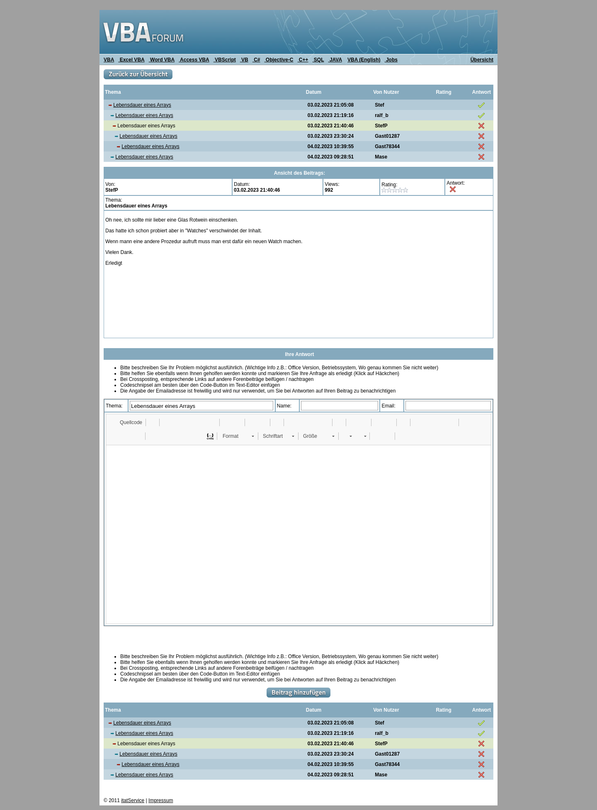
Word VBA (162, 60)
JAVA (335, 60)
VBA (109, 60)
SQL (318, 60)
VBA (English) (364, 60)
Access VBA (194, 60)
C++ (303, 60)
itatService (132, 800)
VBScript (225, 60)
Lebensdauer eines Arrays (142, 105)
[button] (127, 422)
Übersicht (482, 60)
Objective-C (278, 60)
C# (256, 60)
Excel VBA (131, 60)
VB (244, 60)
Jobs (391, 60)
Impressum (160, 800)
